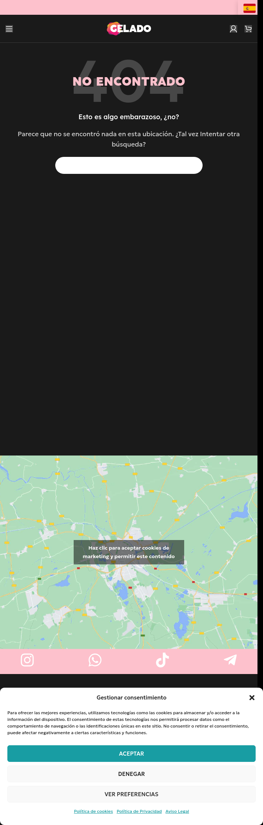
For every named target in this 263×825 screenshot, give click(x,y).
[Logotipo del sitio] (129, 27)
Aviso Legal (177, 811)
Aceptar (131, 753)
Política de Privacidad (139, 811)
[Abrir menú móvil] (9, 28)
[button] (252, 697)
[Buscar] (129, 165)
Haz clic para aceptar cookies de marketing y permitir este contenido (129, 552)
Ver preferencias (131, 794)
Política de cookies (93, 811)
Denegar (131, 773)
